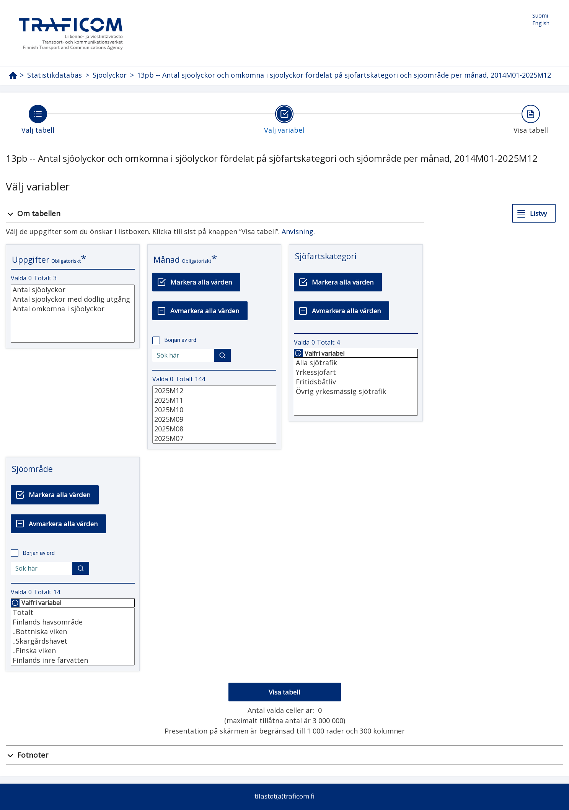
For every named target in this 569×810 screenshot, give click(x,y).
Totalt (72, 612)
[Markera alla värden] (196, 282)
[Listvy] (534, 213)
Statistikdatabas (54, 75)
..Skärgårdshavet (72, 641)
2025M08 (214, 429)
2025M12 (214, 390)
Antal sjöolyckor (72, 289)
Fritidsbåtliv (355, 382)
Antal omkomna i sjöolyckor (72, 309)
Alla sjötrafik (355, 363)
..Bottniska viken (72, 631)
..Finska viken (72, 650)
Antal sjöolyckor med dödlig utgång (72, 299)
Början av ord (180, 340)
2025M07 (214, 438)
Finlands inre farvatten (72, 660)
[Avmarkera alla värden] (200, 310)
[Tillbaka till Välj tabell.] (38, 119)
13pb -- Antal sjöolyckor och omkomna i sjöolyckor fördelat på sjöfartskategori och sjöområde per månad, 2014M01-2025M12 (344, 75)
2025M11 (214, 400)
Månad (166, 259)
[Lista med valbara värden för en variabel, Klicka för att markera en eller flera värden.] (73, 314)
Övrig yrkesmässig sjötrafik (355, 391)
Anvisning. (298, 231)
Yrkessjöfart (355, 372)
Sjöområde (32, 469)
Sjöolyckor (110, 75)
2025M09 (214, 419)
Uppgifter (30, 259)
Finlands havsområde (72, 622)
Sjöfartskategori (326, 256)
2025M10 (214, 410)
